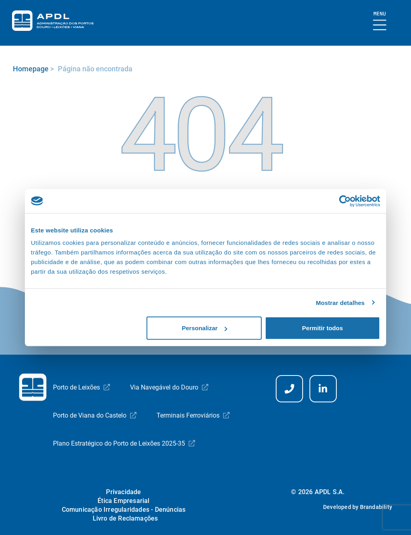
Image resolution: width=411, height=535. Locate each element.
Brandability (376, 507)
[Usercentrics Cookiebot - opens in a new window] (345, 201)
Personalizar (204, 328)
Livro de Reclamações (125, 518)
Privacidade (123, 492)
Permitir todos (322, 328)
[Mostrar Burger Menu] (380, 21)
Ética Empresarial (123, 501)
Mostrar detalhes (340, 302)
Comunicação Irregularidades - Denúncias (124, 509)
